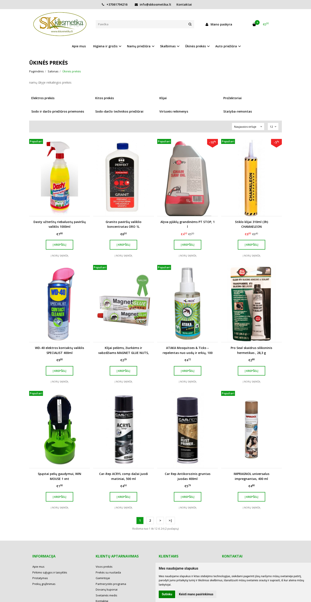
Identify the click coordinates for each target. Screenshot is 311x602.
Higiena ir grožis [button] (105, 46)
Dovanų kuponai (106, 589)
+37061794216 (114, 4)
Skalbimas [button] (168, 46)
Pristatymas (40, 578)
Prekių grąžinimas (44, 584)
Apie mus (79, 46)
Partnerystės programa (111, 584)
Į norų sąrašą (59, 255)
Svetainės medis (106, 595)
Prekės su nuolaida (108, 572)
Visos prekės (104, 567)
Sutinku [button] (167, 594)
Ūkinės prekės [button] (195, 46)
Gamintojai (103, 578)
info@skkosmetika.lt (153, 4)
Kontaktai (184, 4)
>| (170, 520)
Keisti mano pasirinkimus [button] (196, 594)
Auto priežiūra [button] (226, 46)
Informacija (44, 556)
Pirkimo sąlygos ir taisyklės (49, 572)
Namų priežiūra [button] (139, 46)
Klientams (168, 556)
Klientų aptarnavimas (117, 556)
